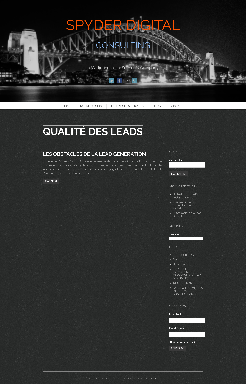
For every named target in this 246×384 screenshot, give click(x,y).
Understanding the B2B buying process (186, 196)
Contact (176, 106)
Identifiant (175, 314)
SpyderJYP (154, 378)
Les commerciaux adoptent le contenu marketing (184, 205)
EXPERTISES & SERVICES (127, 106)
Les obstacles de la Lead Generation (187, 214)
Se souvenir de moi (182, 342)
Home (67, 106)
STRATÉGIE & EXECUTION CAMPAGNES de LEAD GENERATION (187, 274)
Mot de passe (177, 328)
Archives (174, 234)
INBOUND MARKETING (187, 283)
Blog (157, 106)
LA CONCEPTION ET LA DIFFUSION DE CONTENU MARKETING (188, 291)
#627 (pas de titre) (183, 254)
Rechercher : (176, 160)
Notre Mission (91, 106)
